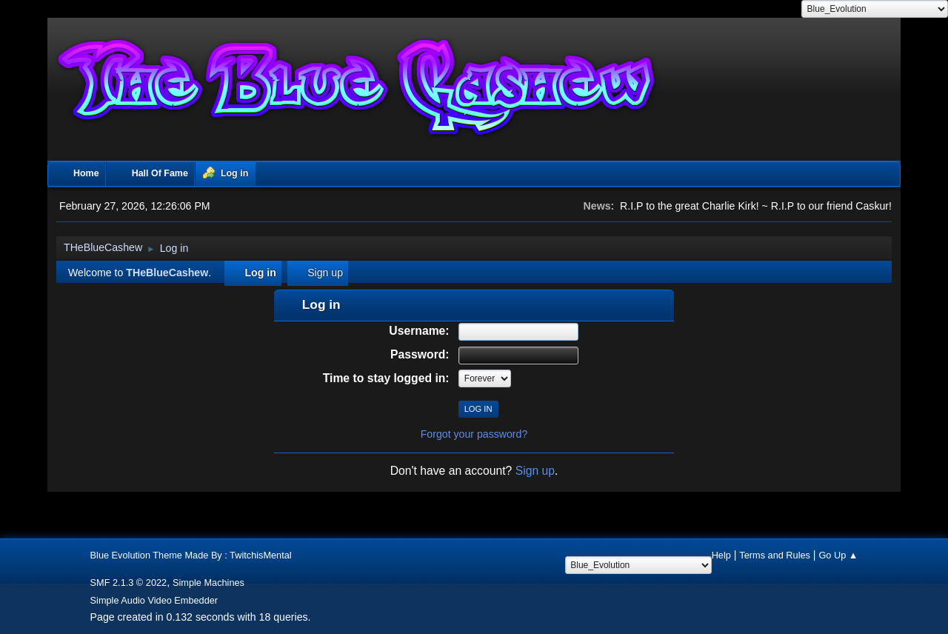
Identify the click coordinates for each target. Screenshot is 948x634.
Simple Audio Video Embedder (154, 600)
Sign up (535, 470)
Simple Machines (208, 582)
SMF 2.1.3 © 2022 (128, 582)
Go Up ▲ (838, 555)
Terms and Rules (774, 555)
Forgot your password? (474, 434)
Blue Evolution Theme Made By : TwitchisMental (191, 555)
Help (721, 555)
